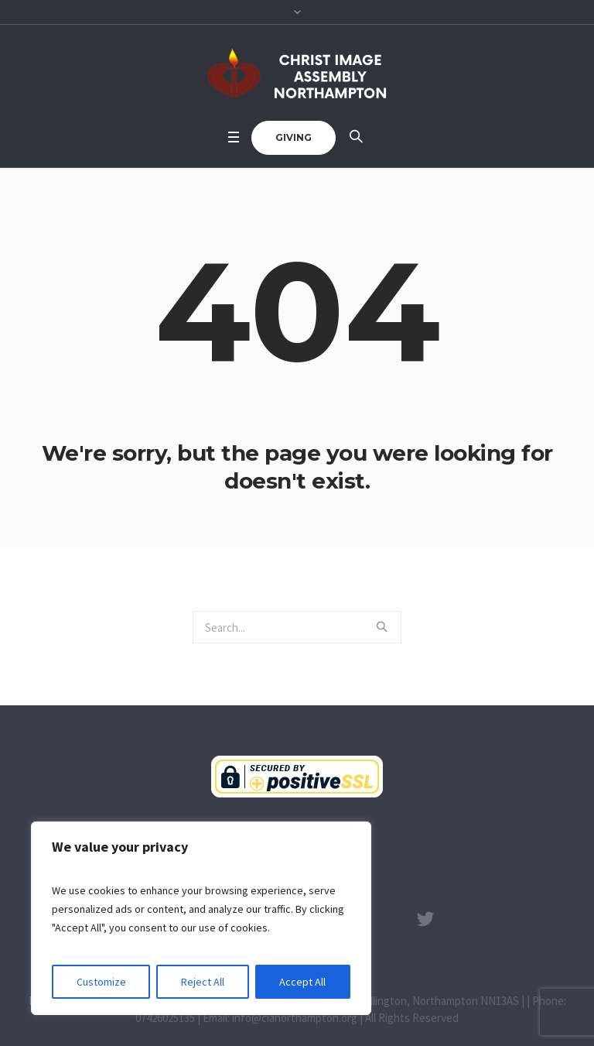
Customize (101, 982)
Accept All (302, 982)
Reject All (202, 982)
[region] (201, 918)
